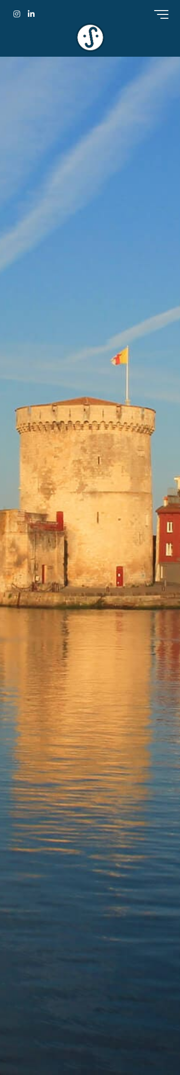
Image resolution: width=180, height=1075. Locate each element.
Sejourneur (90, 37)
